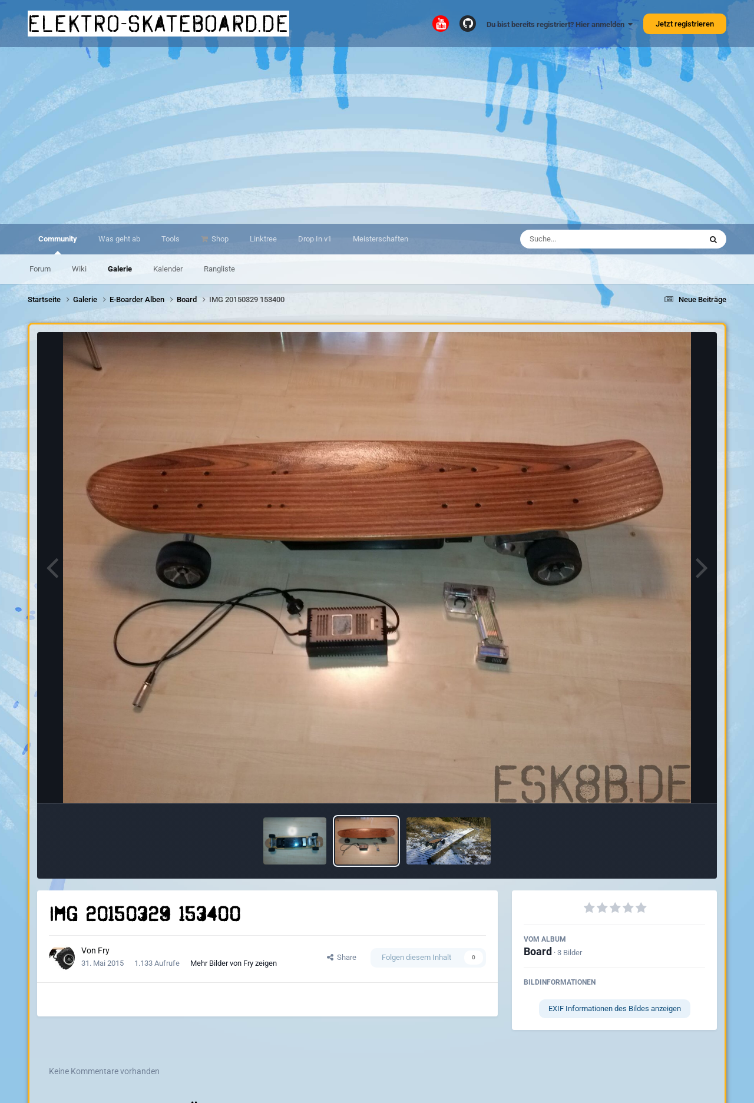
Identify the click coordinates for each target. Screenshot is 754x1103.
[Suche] (587, 239)
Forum (40, 268)
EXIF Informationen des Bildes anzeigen (614, 1008)
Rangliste (219, 268)
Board (538, 951)
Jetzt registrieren (685, 23)
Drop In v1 (315, 238)
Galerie (120, 268)
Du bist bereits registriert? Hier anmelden (560, 24)
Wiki (79, 268)
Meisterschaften (380, 238)
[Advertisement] (377, 135)
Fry (104, 950)
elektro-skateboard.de (158, 24)
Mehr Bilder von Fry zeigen (233, 963)
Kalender (168, 268)
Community (57, 244)
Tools (170, 238)
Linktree (263, 238)
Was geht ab (119, 238)
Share (341, 957)
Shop (219, 238)
